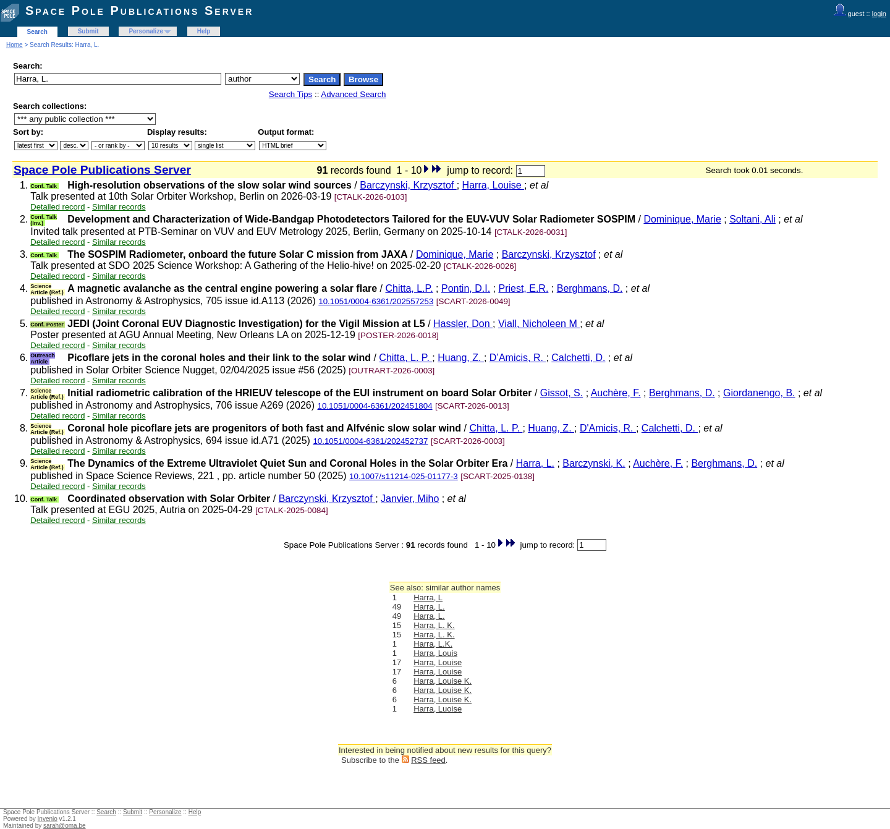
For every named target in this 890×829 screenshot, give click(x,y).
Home (14, 44)
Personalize (146, 31)
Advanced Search (353, 94)
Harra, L (428, 597)
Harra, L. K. (433, 625)
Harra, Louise (493, 185)
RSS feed (428, 760)
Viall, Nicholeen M (539, 323)
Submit (88, 31)
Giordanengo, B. (759, 393)
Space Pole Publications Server (139, 10)
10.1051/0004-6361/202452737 (370, 441)
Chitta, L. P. (405, 357)
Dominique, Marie (682, 219)
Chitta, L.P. (409, 288)
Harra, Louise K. (442, 681)
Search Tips (290, 94)
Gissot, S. (561, 393)
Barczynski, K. (593, 463)
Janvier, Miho (410, 498)
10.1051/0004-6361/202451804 (375, 405)
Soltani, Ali (752, 219)
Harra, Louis (435, 653)
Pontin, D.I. (465, 288)
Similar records (119, 206)
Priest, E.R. (523, 288)
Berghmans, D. (590, 288)
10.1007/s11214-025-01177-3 (403, 476)
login (879, 13)
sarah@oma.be (64, 825)
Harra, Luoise (437, 708)
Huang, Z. (461, 357)
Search (37, 31)
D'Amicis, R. (608, 428)
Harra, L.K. (432, 643)
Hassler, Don (463, 323)
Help (204, 31)
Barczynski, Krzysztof (408, 185)
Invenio (47, 818)
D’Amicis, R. (518, 357)
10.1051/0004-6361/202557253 (375, 301)
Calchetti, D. (578, 357)
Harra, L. (535, 463)
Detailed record (57, 206)
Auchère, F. (616, 393)
